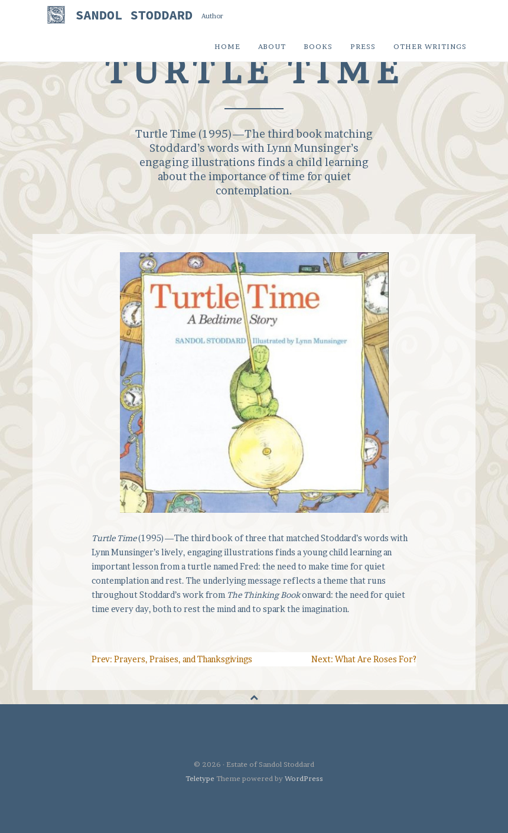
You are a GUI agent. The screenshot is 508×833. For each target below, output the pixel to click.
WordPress (304, 778)
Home (227, 46)
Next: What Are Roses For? (363, 659)
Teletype (199, 778)
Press (363, 46)
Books (318, 46)
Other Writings (430, 46)
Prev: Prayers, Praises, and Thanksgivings (172, 659)
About (272, 46)
